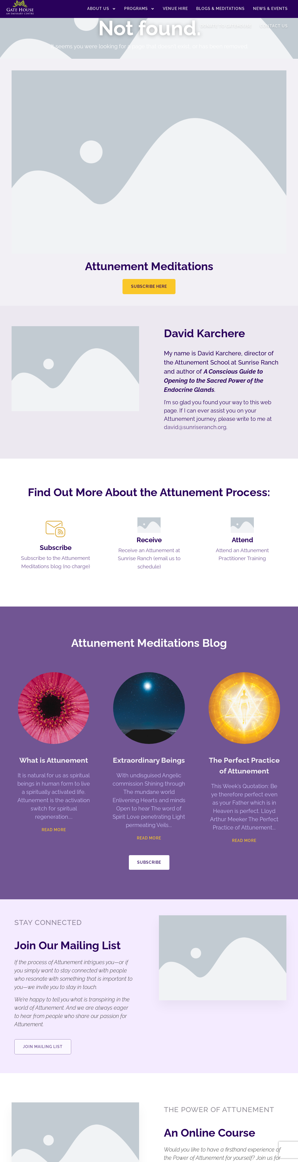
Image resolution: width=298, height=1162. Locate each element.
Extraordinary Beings (149, 774)
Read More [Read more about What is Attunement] (54, 843)
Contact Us (274, 26)
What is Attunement (53, 774)
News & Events (270, 8)
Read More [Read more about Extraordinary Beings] (149, 852)
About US (101, 9)
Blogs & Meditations (220, 8)
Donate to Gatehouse (226, 26)
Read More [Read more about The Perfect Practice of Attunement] (244, 854)
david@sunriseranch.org (195, 427)
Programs (139, 9)
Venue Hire (175, 8)
